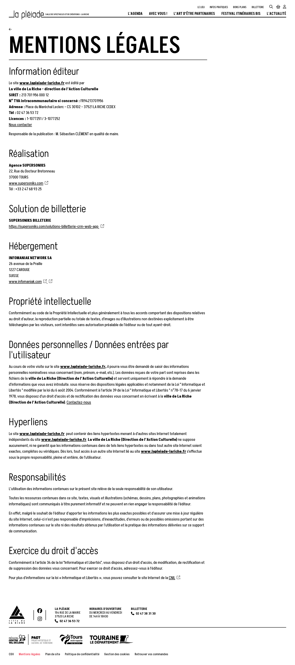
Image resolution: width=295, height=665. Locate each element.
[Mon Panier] (278, 7)
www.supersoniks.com (28, 183)
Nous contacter (20, 125)
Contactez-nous (79, 402)
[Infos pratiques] (219, 7)
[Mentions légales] (29, 654)
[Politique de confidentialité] (82, 654)
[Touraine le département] (111, 639)
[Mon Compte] (284, 7)
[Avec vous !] (158, 14)
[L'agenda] (135, 14)
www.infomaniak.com (28, 282)
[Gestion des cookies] (117, 654)
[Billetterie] (258, 7)
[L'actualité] (276, 14)
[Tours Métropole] (71, 640)
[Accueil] (28, 15)
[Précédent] (10, 30)
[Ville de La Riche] (17, 615)
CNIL (174, 578)
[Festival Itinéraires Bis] (240, 14)
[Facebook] (39, 611)
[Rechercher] (271, 7)
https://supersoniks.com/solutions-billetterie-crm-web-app (56, 226)
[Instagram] (40, 619)
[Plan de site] (52, 654)
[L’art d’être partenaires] (194, 14)
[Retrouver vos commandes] (151, 654)
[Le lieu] (201, 7)
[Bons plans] (239, 7)
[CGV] (11, 654)
